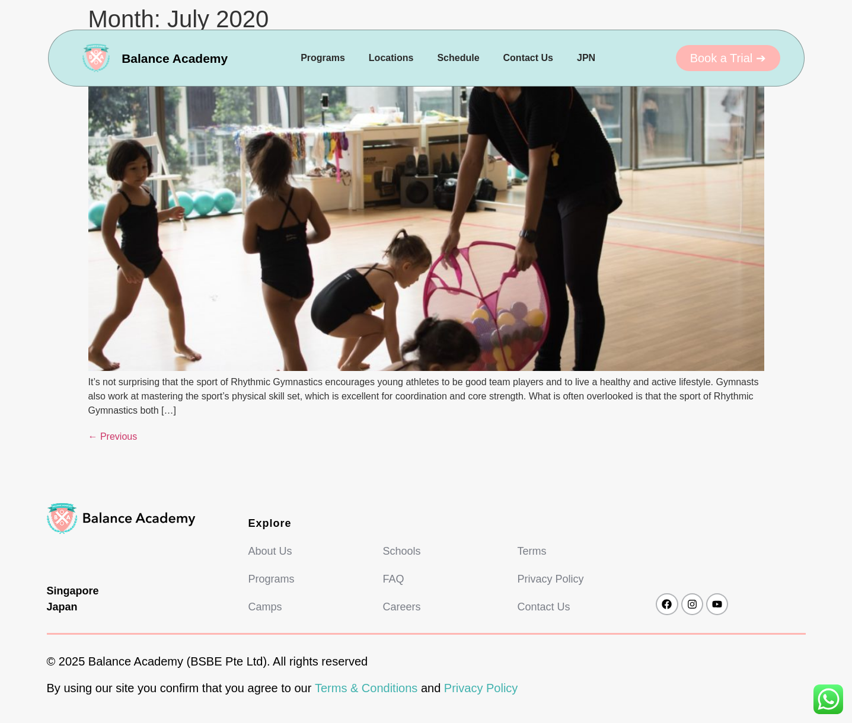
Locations (391, 58)
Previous (113, 436)
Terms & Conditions (366, 688)
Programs (323, 58)
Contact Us (528, 58)
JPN (586, 58)
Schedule (458, 58)
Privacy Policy (481, 688)
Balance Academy (175, 58)
